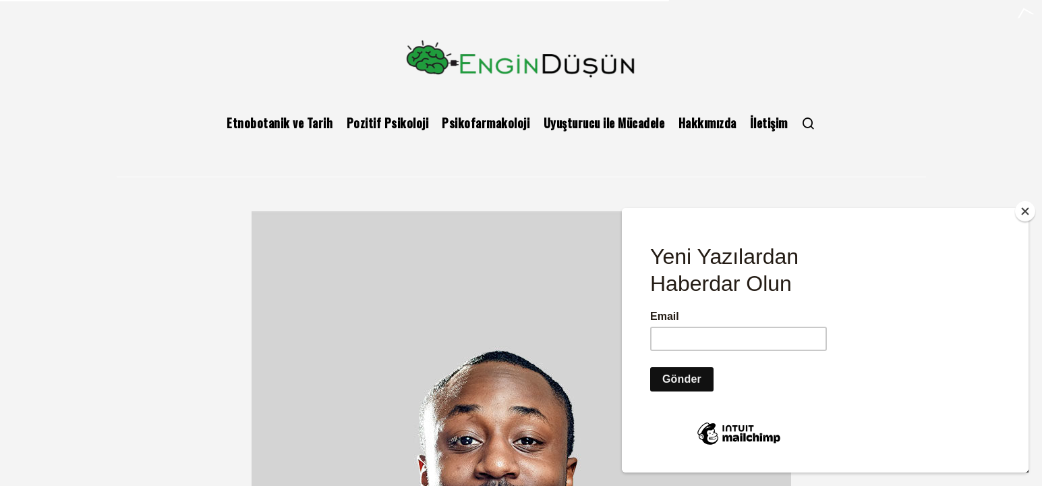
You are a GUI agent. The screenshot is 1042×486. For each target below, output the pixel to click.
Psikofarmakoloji (485, 123)
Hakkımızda (707, 123)
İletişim (769, 123)
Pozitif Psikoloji (388, 123)
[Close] (1025, 211)
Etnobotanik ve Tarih (279, 123)
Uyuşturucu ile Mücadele (604, 123)
